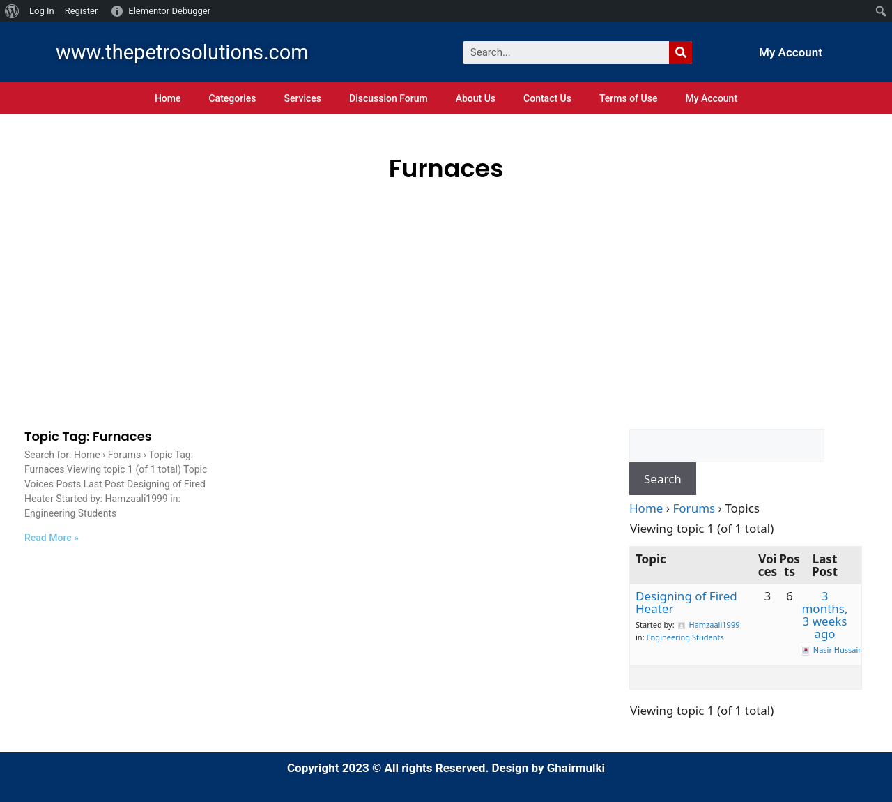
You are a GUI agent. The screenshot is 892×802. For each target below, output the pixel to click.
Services (302, 98)
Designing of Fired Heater (686, 602)
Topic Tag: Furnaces (88, 436)
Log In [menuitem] (41, 11)
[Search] (680, 52)
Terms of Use (628, 98)
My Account (790, 52)
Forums (694, 508)
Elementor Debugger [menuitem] (169, 11)
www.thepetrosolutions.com (182, 52)
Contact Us (547, 98)
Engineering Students (684, 637)
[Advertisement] (446, 292)
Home (168, 98)
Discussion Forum (388, 98)
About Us (475, 98)
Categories (232, 98)
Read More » (51, 537)
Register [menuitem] (81, 11)
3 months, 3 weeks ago (824, 615)
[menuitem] (12, 11)
